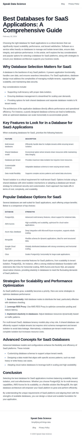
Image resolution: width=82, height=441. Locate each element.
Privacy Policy (74, 4)
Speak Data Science (14, 4)
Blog (63, 4)
